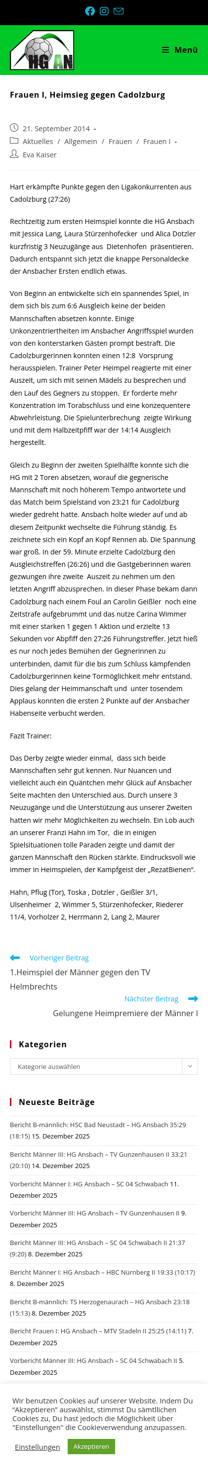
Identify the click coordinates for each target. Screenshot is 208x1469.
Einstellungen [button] (37, 1446)
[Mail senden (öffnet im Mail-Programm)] (119, 11)
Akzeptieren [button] (91, 1446)
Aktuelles (38, 141)
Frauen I (156, 141)
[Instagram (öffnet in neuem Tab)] (107, 11)
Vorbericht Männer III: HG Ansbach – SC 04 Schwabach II (93, 1360)
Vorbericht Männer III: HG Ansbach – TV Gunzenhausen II (94, 1213)
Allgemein (80, 141)
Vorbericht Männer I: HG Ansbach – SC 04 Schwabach (89, 1183)
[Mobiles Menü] (180, 49)
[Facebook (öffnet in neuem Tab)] (92, 11)
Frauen (120, 141)
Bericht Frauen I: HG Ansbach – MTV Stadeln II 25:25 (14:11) (98, 1330)
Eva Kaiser (40, 154)
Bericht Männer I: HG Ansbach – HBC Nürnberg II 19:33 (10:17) (102, 1272)
